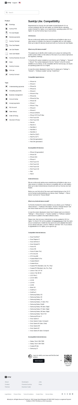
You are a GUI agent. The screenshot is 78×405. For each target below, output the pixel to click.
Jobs (40, 382)
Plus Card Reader (14, 45)
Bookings (12, 24)
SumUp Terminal (14, 41)
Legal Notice (8, 394)
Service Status (49, 394)
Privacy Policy (17, 394)
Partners (7, 387)
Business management (16, 95)
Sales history (13, 111)
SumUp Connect (14, 74)
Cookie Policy (39, 394)
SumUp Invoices (14, 66)
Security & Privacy (14, 120)
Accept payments (14, 103)
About (7, 382)
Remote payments (14, 37)
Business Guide (26, 387)
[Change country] (20, 3)
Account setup (13, 99)
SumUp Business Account (17, 58)
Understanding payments (16, 86)
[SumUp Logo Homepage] (8, 2)
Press (40, 384)
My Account (13, 107)
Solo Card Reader (14, 53)
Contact (7, 384)
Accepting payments (15, 90)
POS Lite (11, 70)
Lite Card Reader (14, 49)
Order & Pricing (13, 115)
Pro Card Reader (14, 33)
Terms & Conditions (28, 394)
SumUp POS (13, 28)
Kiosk (11, 62)
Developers (25, 382)
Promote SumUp (27, 384)
